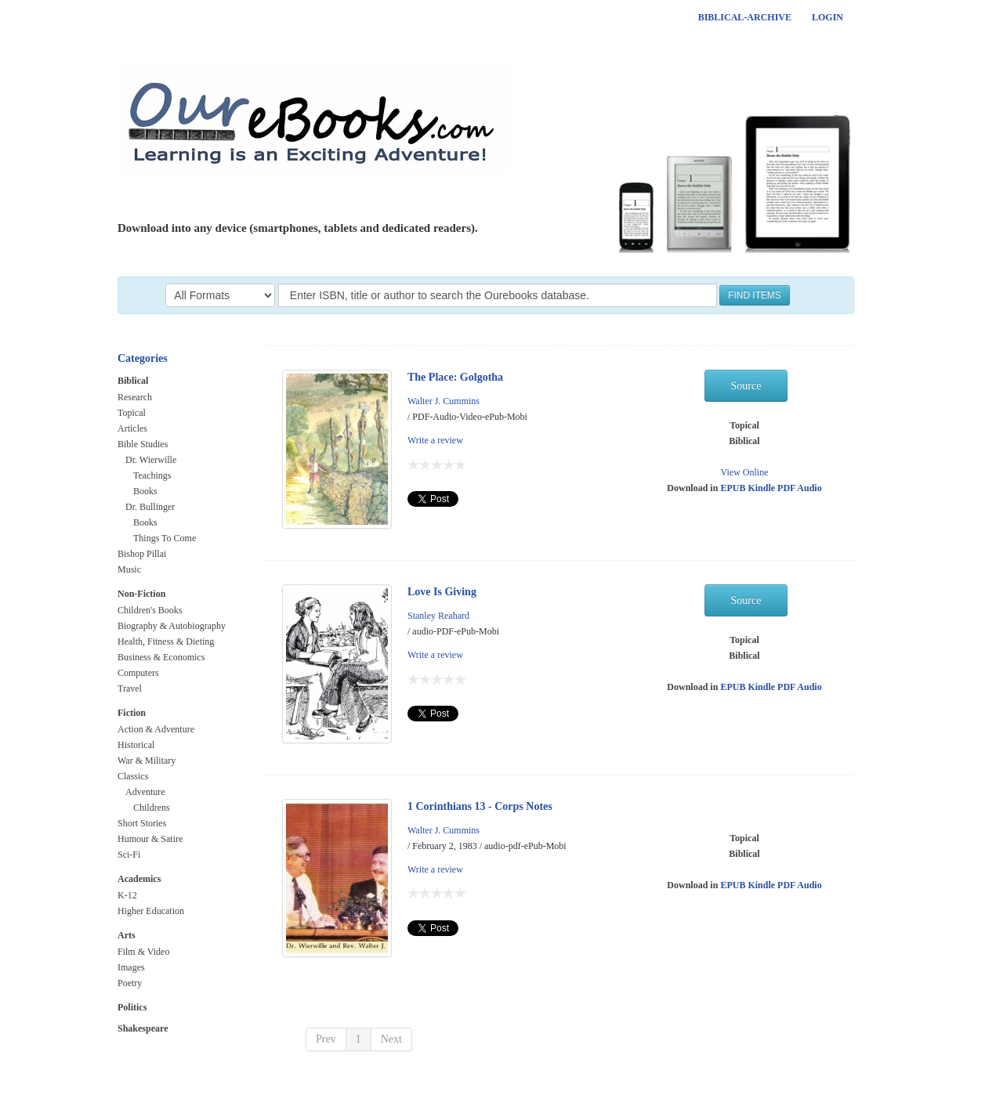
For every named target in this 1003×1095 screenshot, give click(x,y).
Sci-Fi (129, 854)
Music (129, 569)
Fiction (132, 712)
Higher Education (151, 910)
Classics (133, 776)
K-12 (127, 895)
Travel (130, 688)
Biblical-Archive (744, 17)
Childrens (151, 807)
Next (391, 1039)
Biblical (133, 380)
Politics (132, 1007)
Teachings (152, 475)
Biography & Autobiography (172, 625)
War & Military (147, 760)
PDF (787, 487)
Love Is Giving (441, 592)
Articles (132, 428)
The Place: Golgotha (455, 377)
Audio (809, 487)
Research (135, 397)
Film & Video (143, 951)
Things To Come (164, 538)
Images (131, 967)
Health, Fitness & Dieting (166, 641)
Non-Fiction (141, 593)
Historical (136, 744)
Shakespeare (143, 1028)
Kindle (762, 487)
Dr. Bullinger (150, 506)
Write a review (435, 440)
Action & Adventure (156, 729)
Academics (139, 878)
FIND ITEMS (754, 295)
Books (145, 491)
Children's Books (150, 610)
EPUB (734, 487)
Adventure (145, 791)
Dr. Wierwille (150, 459)
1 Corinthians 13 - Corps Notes (479, 806)
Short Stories (142, 823)
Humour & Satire (150, 838)
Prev (326, 1039)
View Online (745, 472)
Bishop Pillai (142, 553)
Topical (132, 412)
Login (827, 17)
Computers (138, 672)
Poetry (130, 983)
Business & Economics (161, 657)
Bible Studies (143, 444)
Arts (127, 935)
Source (746, 386)
